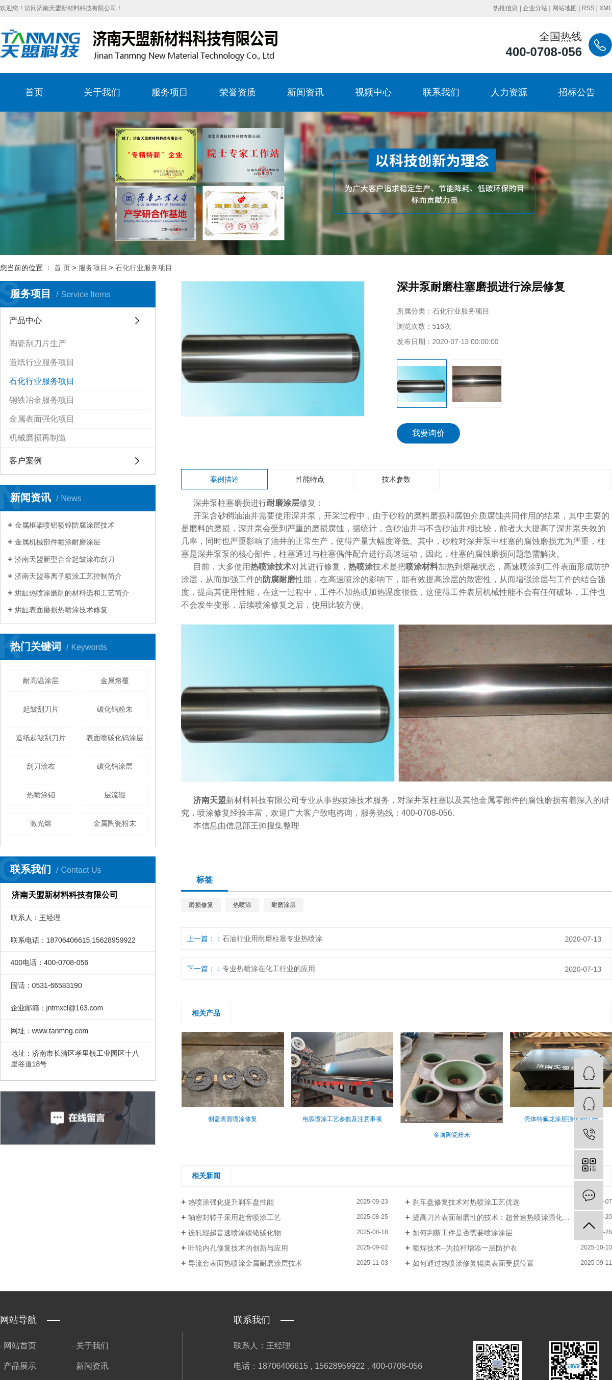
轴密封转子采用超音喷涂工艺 (234, 1217)
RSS (588, 8)
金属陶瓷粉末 (114, 823)
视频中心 (373, 92)
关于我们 (102, 92)
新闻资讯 (305, 92)
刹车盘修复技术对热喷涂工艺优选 (466, 1202)
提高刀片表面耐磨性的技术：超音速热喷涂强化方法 (495, 1217)
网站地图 (564, 8)
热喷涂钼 (41, 795)
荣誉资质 (237, 92)
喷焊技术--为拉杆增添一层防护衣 (465, 1248)
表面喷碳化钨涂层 (114, 738)
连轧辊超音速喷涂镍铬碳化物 (234, 1233)
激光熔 (41, 823)
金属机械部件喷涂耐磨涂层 (57, 542)
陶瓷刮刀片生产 (37, 343)
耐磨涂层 (283, 904)
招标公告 (576, 92)
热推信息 (505, 8)
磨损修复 (201, 904)
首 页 (62, 268)
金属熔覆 (114, 680)
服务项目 (169, 92)
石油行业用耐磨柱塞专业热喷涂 (272, 938)
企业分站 (535, 8)
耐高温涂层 (41, 680)
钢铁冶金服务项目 (41, 400)
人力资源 (509, 92)
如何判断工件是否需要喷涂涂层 (463, 1233)
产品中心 (25, 320)
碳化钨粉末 (115, 709)
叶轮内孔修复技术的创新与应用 (238, 1248)
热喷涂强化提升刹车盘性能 (231, 1202)
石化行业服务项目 (143, 268)
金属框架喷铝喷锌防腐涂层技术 (65, 525)
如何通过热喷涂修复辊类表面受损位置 (473, 1263)
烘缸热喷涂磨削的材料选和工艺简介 (72, 593)
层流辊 (114, 795)
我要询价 (428, 433)
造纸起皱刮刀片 (41, 738)
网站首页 (20, 1345)
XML (605, 8)
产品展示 (20, 1366)
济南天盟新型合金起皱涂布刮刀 (65, 559)
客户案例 (25, 460)
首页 (34, 92)
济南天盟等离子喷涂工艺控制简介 (68, 576)
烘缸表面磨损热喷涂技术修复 (61, 610)
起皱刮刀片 (41, 709)
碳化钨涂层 (115, 766)
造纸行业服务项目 (41, 362)
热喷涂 (242, 904)
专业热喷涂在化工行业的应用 (268, 969)
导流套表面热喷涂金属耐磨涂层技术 (245, 1263)
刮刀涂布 (41, 766)
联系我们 (441, 92)
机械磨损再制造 (37, 437)
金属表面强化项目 (41, 418)
